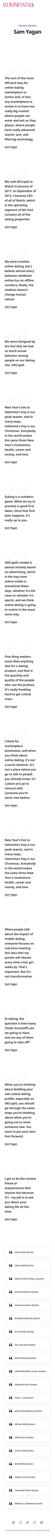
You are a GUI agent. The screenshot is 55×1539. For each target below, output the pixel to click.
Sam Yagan (11, 147)
